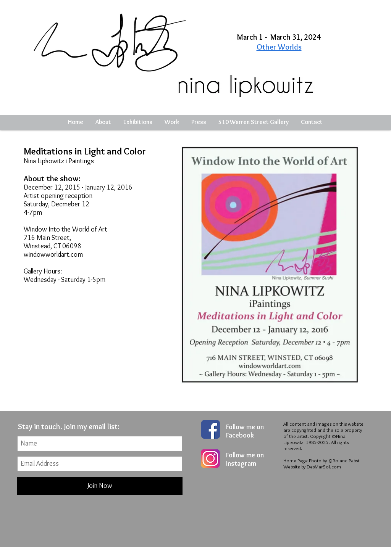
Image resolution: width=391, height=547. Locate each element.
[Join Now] (100, 486)
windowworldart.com (53, 254)
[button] (137, 122)
